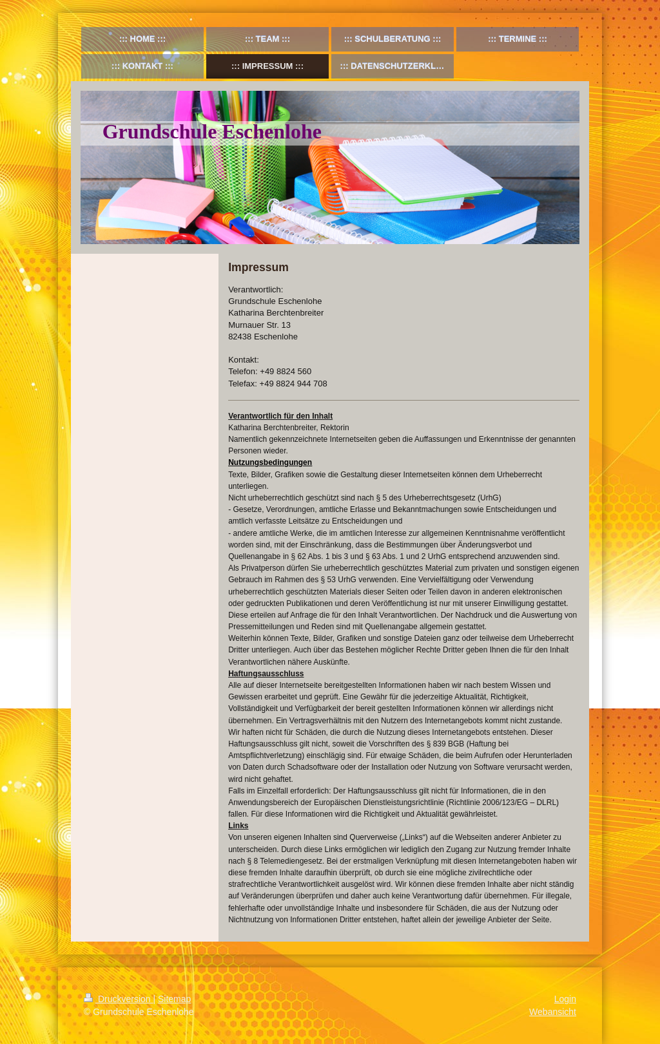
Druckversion (118, 999)
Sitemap (174, 999)
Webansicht (552, 1012)
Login (565, 999)
